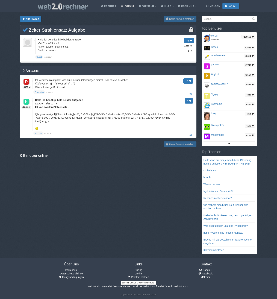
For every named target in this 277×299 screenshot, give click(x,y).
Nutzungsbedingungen (71, 277)
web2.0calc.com (96, 286)
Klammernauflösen (214, 250)
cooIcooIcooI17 (219, 84)
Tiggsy (214, 94)
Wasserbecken (212, 184)
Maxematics (217, 134)
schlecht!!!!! (210, 170)
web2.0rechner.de (116, 286)
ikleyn (214, 113)
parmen (215, 64)
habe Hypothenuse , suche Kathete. (223, 232)
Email (205, 277)
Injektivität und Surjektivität (218, 191)
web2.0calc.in (165, 286)
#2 (191, 135)
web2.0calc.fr (150, 286)
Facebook (206, 273)
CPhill (214, 36)
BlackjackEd (218, 125)
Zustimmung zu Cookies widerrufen (138, 283)
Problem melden (138, 277)
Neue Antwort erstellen (180, 18)
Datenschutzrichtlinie (71, 273)
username (216, 103)
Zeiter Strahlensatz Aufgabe (54, 30)
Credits (138, 273)
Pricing (138, 270)
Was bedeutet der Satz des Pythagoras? (226, 225)
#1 (191, 93)
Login (231, 6)
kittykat (215, 74)
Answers (31, 71)
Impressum (71, 270)
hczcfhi (207, 177)
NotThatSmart (218, 55)
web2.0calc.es (134, 286)
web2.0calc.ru (181, 286)
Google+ (205, 270)
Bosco (214, 47)
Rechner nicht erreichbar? (218, 198)
